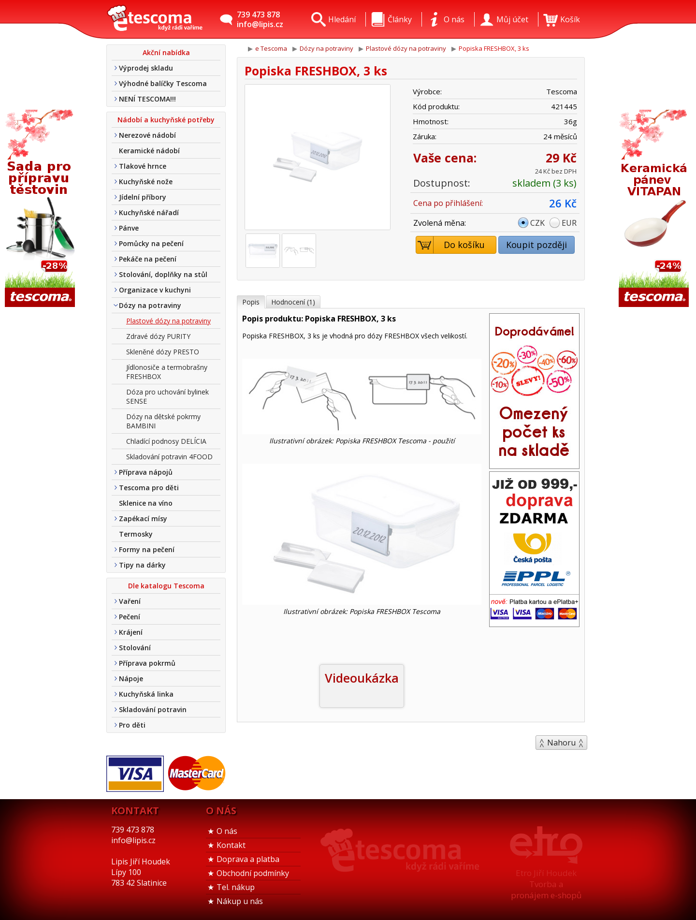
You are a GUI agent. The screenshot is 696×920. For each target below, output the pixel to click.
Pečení (129, 616)
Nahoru (561, 742)
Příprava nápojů (146, 472)
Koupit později (536, 244)
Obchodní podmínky (253, 873)
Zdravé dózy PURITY (158, 336)
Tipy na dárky (142, 565)
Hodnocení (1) (293, 302)
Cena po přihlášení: (448, 203)
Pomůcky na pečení (151, 243)
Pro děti (132, 725)
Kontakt (231, 845)
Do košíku (450, 244)
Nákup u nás (240, 901)
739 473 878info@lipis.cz (260, 19)
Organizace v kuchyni (155, 289)
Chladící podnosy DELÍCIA (166, 441)
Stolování (135, 647)
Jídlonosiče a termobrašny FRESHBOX (166, 372)
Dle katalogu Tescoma (166, 585)
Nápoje (131, 678)
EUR (569, 223)
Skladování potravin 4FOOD (169, 456)
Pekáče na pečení (147, 258)
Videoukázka (362, 678)
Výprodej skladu (146, 68)
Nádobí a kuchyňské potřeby (166, 119)
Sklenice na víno (146, 503)
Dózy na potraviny (150, 305)
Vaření (130, 601)
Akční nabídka (166, 52)
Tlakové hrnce (142, 166)
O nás (227, 831)
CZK (537, 223)
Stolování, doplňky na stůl (163, 274)
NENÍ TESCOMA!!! (147, 98)
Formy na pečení (146, 549)
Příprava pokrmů (147, 663)
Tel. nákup (236, 887)
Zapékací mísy (143, 518)
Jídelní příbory (142, 197)
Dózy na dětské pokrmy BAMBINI (163, 421)
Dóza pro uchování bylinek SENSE (167, 396)
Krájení (131, 632)
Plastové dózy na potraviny (168, 320)
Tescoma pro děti (149, 487)
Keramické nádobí (149, 150)
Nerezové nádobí (147, 135)
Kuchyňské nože (146, 181)
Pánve (129, 228)
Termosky (136, 534)
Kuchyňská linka (146, 694)
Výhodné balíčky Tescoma (163, 83)
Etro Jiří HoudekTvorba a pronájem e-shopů (546, 884)
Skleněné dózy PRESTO (162, 351)
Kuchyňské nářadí (149, 212)
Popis (251, 302)
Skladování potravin (153, 709)
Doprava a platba (248, 859)
